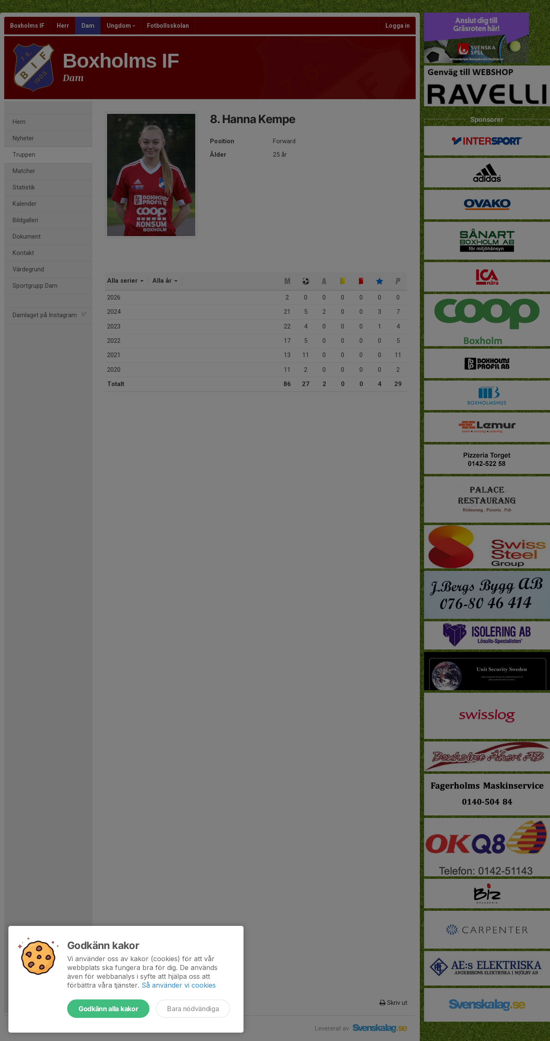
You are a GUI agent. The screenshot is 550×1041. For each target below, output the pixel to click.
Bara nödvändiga (193, 1008)
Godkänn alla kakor (108, 1008)
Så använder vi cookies (178, 985)
